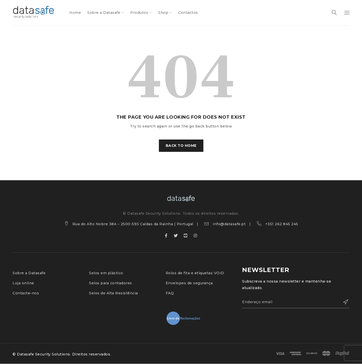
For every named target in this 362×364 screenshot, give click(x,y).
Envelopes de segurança (189, 283)
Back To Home (181, 146)
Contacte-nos (26, 293)
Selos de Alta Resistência (113, 293)
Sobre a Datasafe (29, 273)
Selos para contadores (110, 283)
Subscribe (343, 302)
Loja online (23, 283)
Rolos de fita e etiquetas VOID (195, 273)
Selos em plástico (106, 273)
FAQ (170, 293)
